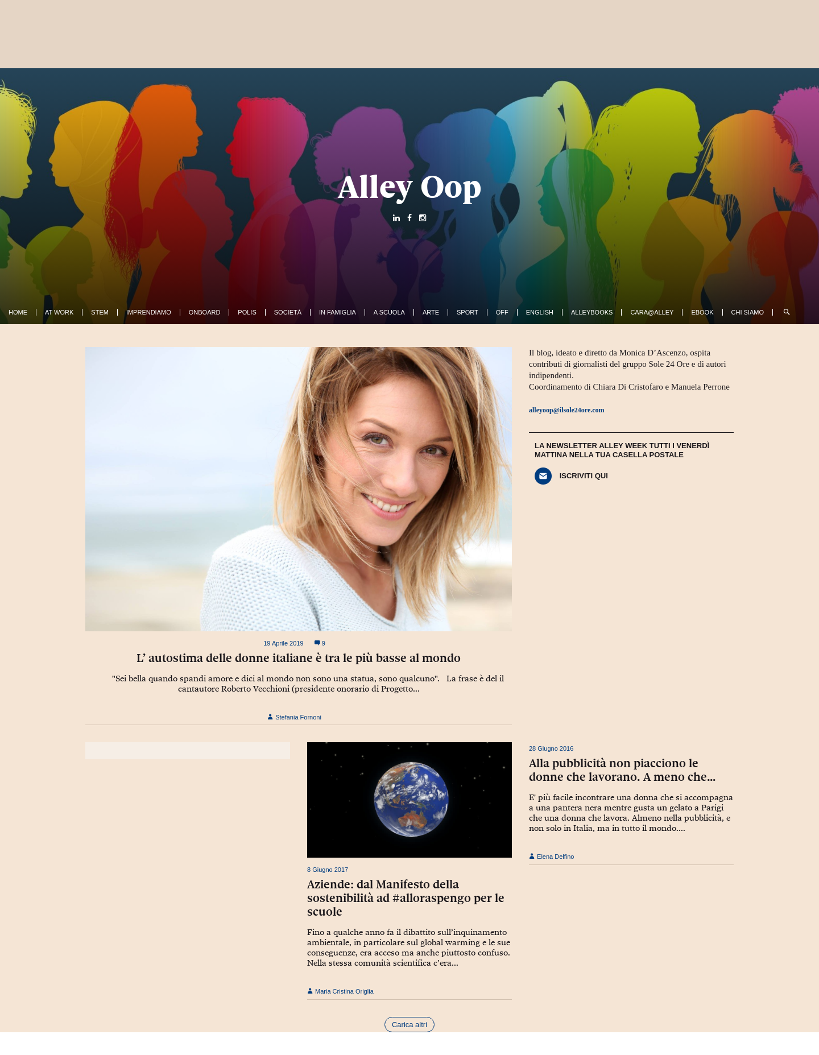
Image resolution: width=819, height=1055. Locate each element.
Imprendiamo (148, 312)
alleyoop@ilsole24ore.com (567, 410)
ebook (702, 312)
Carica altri (409, 1024)
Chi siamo (747, 312)
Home (18, 312)
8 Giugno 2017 (327, 869)
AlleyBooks (592, 312)
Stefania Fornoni (294, 717)
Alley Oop (410, 186)
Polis (247, 312)
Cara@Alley (651, 312)
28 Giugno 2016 (551, 748)
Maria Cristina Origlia (340, 991)
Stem (100, 312)
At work (59, 312)
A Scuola (389, 312)
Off (502, 312)
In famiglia (337, 312)
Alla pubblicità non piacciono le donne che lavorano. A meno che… (622, 770)
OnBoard (205, 312)
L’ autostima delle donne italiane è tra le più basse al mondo (298, 658)
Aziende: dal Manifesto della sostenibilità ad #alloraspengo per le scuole (405, 898)
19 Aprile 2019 (283, 643)
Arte (431, 312)
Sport (467, 312)
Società (287, 312)
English (539, 312)
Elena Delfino (551, 856)
